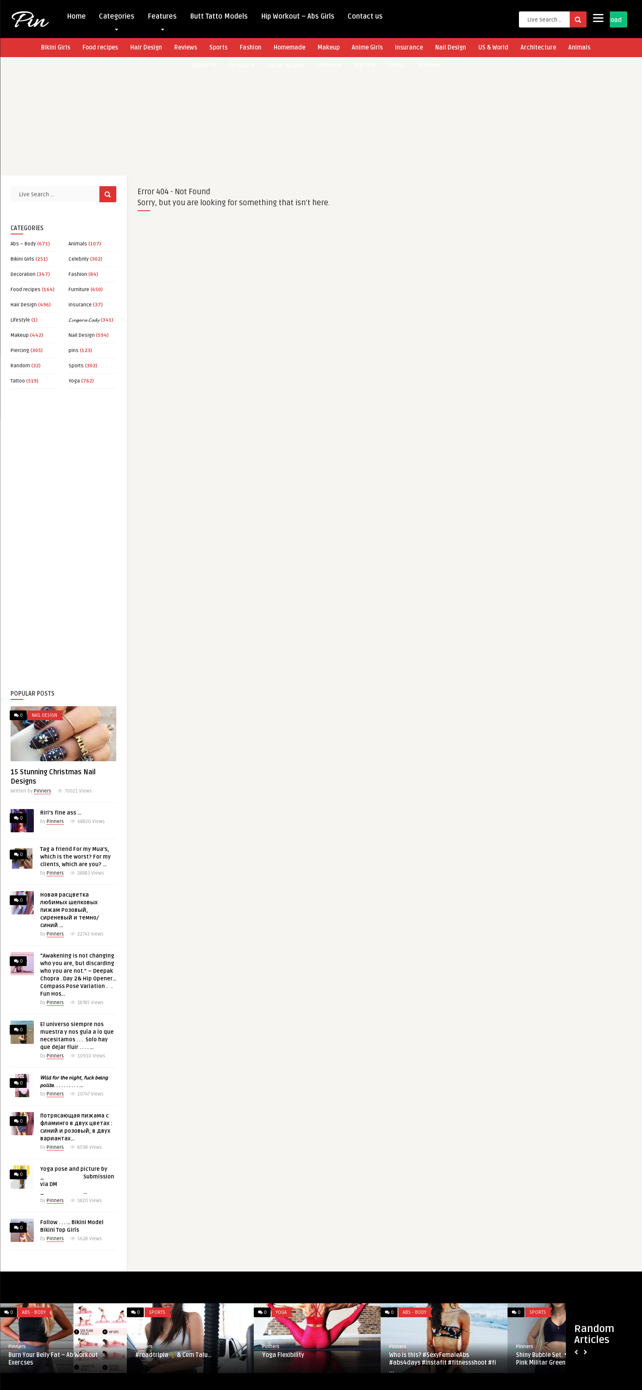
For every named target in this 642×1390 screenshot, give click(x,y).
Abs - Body (34, 1312)
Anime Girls (367, 47)
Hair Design (146, 47)
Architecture (538, 47)
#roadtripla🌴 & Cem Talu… (173, 1355)
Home (76, 16)
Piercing (20, 350)
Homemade (289, 47)
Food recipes (100, 47)
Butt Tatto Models (219, 16)
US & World (493, 47)
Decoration (23, 274)
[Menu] (598, 18)
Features (162, 18)
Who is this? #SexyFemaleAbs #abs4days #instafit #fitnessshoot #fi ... (442, 1362)
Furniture (79, 289)
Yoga (74, 381)
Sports (218, 47)
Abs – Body (23, 244)
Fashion (250, 47)
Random (20, 366)
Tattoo (18, 381)
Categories (116, 18)
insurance (409, 47)
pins (74, 350)
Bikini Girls (55, 47)
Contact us (365, 16)
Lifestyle (20, 320)
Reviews (185, 47)
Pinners (42, 791)
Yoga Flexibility (283, 1355)
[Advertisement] (254, 116)
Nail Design (450, 47)
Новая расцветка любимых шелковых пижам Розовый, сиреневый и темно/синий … (69, 910)
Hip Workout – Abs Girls (298, 16)
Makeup (329, 47)
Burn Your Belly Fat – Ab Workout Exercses (53, 1358)
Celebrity (79, 259)
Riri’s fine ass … (60, 812)
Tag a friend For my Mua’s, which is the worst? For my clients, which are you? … (75, 857)
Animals (579, 47)
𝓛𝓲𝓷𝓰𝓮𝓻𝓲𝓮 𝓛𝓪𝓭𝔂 (84, 320)
